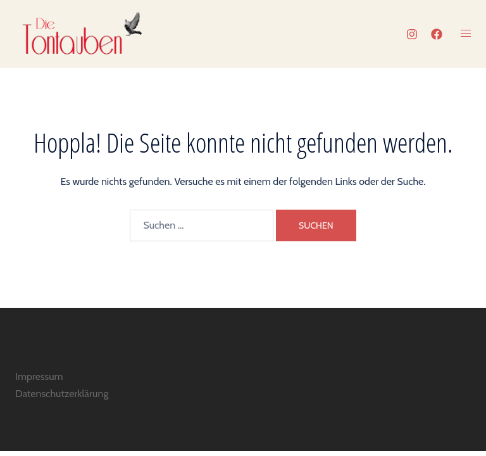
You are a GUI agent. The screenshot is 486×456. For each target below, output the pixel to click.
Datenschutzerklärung (61, 394)
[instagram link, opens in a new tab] (410, 34)
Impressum (39, 376)
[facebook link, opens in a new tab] (436, 34)
